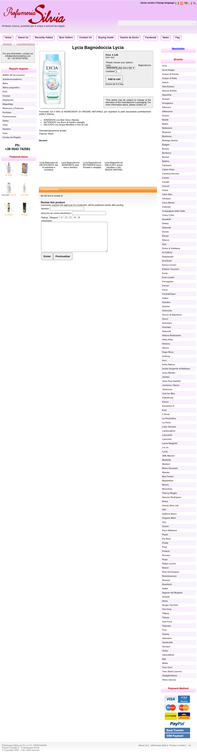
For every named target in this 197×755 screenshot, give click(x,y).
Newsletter (178, 48)
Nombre (45, 208)
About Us (23, 37)
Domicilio (7, 44)
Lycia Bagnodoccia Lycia (98, 47)
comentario (46, 220)
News (166, 37)
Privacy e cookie (177, 745)
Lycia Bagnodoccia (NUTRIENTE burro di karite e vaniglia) (92, 165)
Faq (177, 37)
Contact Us (85, 37)
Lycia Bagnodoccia (26, 44)
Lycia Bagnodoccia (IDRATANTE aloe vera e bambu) (70, 165)
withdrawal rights (159, 745)
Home (8, 37)
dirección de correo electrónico (56, 213)
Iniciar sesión (147, 3)
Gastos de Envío (129, 37)
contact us (141, 105)
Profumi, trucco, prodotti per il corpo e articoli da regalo (33, 26)
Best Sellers (66, 37)
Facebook (150, 37)
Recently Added (44, 37)
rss (189, 745)
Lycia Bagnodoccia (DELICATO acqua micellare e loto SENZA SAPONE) (114, 166)
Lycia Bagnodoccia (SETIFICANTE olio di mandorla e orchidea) (48, 166)
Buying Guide (106, 37)
